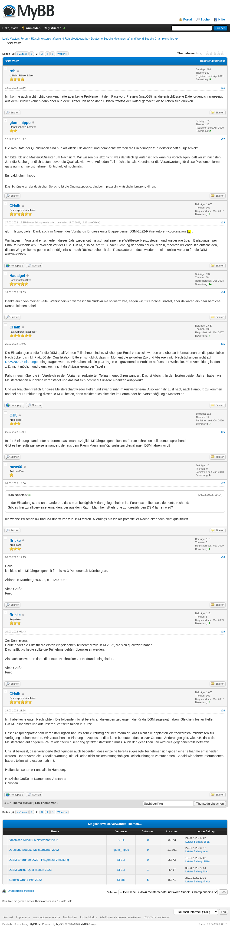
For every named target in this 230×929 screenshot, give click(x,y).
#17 (223, 483)
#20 (223, 710)
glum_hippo (20, 123)
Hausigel (17, 276)
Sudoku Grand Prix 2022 (25, 879)
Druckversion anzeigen (21, 890)
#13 (223, 222)
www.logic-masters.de (46, 917)
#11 (223, 87)
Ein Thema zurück (20, 803)
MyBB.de (35, 924)
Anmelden (33, 28)
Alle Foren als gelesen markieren (120, 917)
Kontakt (8, 917)
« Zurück (22, 53)
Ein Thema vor (45, 803)
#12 (223, 139)
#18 (223, 557)
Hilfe (221, 19)
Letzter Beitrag (193, 841)
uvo (206, 851)
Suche (205, 19)
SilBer (121, 859)
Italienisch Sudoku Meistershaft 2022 (33, 840)
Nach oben (70, 917)
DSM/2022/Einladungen (22, 362)
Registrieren (52, 28)
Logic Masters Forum (15, 38)
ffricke (15, 541)
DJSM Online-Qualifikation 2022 (30, 869)
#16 (223, 431)
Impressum (23, 917)
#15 (223, 343)
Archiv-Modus (88, 917)
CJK (13, 415)
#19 (223, 631)
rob (13, 71)
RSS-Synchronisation (157, 917)
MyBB (59, 924)
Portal (187, 19)
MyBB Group (88, 924)
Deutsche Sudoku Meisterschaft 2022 (34, 849)
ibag (206, 871)
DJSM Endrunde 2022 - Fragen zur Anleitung (39, 859)
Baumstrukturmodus (212, 60)
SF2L (121, 840)
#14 (223, 292)
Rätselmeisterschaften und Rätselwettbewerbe (59, 38)
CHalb (15, 206)
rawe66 (16, 467)
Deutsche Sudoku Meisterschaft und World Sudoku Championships (132, 38)
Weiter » (62, 53)
